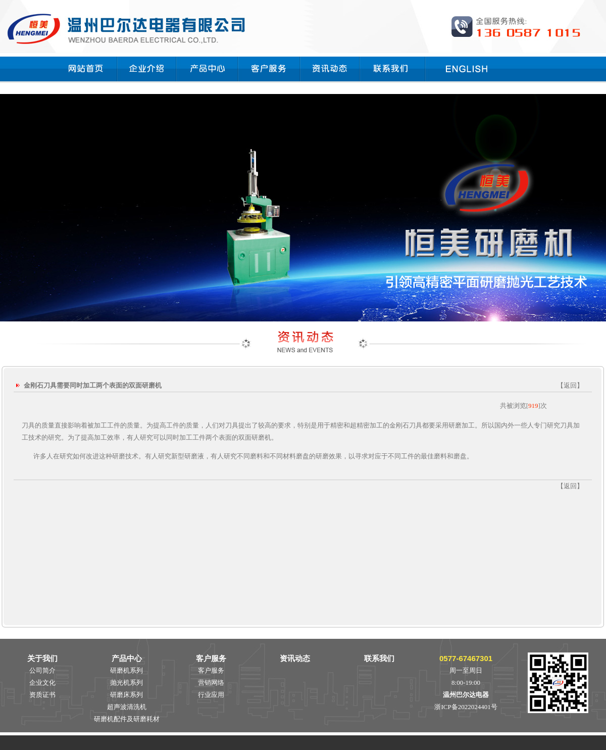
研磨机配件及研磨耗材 (127, 719)
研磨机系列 (126, 670)
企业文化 (42, 682)
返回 (570, 385)
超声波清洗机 (126, 707)
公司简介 (42, 670)
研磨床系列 (126, 694)
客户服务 (211, 670)
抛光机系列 (126, 682)
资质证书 (42, 694)
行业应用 (211, 694)
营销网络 (211, 682)
